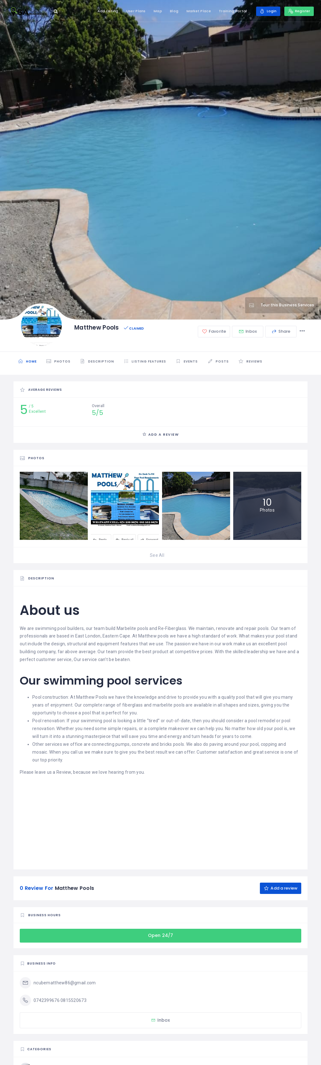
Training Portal (231, 10)
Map (156, 10)
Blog (172, 10)
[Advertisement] (160, 820)
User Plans (134, 10)
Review (63, 772)
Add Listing (105, 10)
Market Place (196, 10)
